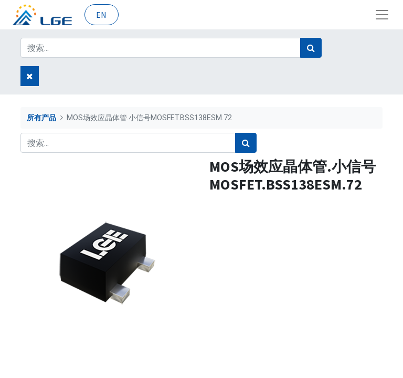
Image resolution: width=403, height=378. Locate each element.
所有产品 (41, 117)
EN (101, 14)
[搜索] (311, 48)
